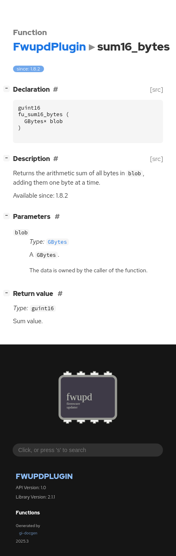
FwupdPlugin (44, 476)
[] (8, 88)
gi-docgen (28, 533)
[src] (156, 89)
